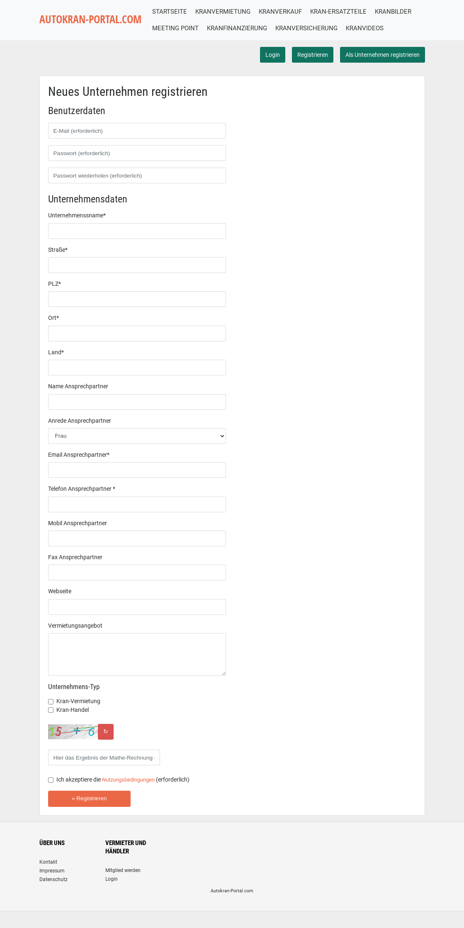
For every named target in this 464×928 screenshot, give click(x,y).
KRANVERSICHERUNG (361, 28)
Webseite (59, 608)
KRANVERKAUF (290, 11)
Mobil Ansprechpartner (77, 539)
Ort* (53, 334)
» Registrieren (89, 815)
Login (272, 71)
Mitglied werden (123, 887)
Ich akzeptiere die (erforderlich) (126, 796)
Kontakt (48, 879)
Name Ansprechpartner (78, 403)
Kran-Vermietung (78, 718)
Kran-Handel (72, 726)
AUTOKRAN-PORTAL (95, 28)
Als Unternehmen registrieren (382, 71)
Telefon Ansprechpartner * (81, 505)
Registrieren (312, 71)
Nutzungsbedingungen (131, 796)
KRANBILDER (180, 28)
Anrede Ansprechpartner (79, 437)
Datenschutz (53, 896)
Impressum (52, 887)
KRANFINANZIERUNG (292, 28)
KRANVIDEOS (181, 45)
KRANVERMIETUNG (232, 11)
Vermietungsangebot (75, 642)
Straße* (58, 266)
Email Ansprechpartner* (78, 471)
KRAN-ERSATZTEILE (348, 11)
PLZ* (54, 300)
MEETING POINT (230, 28)
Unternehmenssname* (77, 232)
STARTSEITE (179, 11)
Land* (56, 368)
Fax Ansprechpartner (75, 573)
